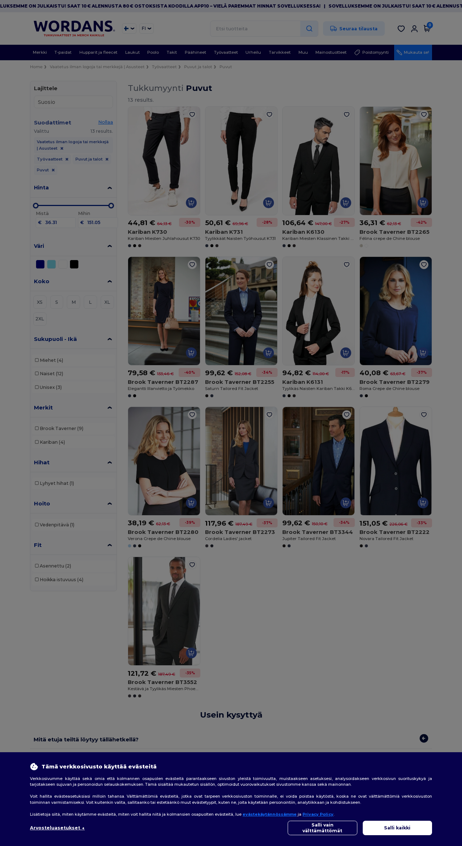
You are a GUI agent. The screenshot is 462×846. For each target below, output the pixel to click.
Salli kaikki (397, 827)
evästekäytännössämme (270, 814)
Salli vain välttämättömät (322, 827)
